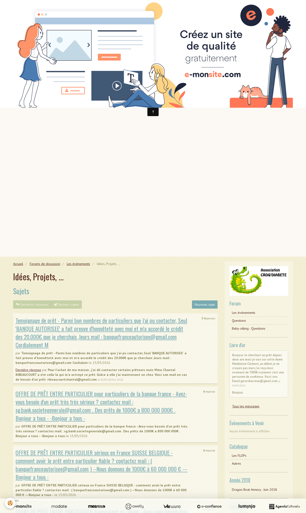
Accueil (18, 264)
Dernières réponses (32, 304)
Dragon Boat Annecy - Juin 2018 (254, 489)
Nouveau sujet (205, 304)
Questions (239, 320)
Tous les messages (245, 406)
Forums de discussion (45, 264)
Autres (236, 463)
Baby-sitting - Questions (248, 328)
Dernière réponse (28, 370)
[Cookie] (10, 503)
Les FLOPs (239, 455)
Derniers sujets (66, 304)
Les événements (78, 264)
